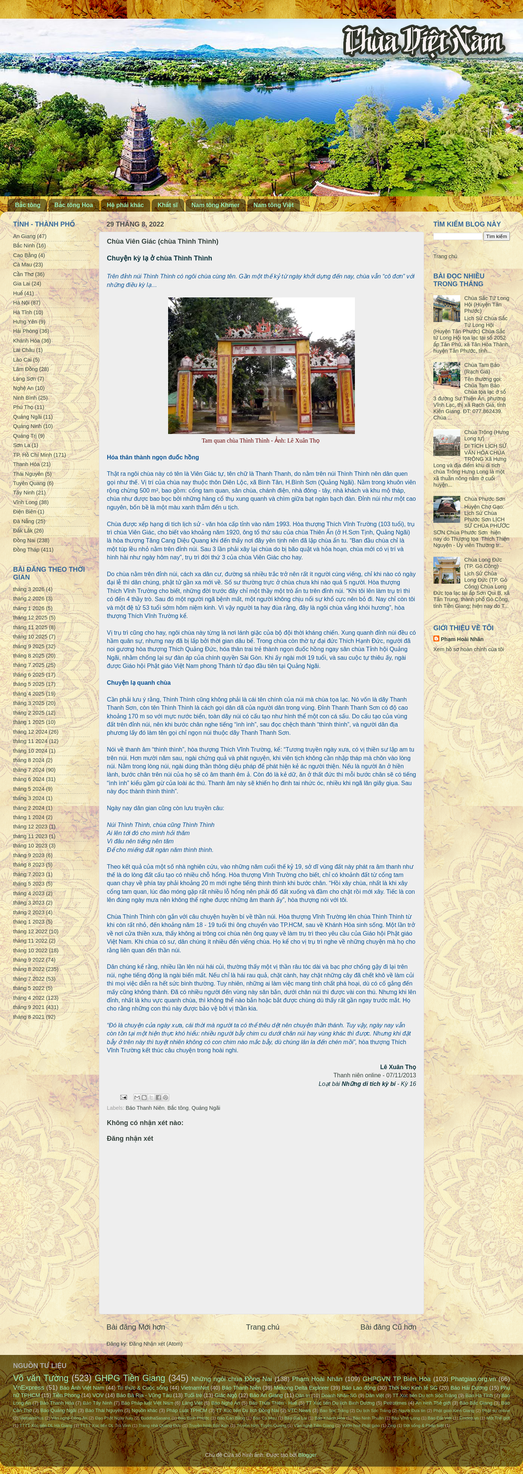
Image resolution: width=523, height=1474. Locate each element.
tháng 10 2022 (30, 950)
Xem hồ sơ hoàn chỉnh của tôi (468, 649)
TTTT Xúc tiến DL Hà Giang (45, 1425)
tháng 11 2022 (30, 941)
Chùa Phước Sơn (484, 499)
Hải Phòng (25, 331)
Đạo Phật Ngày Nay (114, 1418)
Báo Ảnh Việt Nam (82, 1388)
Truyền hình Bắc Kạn (209, 1425)
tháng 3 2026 (28, 589)
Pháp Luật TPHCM (186, 1410)
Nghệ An (23, 388)
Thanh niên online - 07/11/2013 (374, 1075)
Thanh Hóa (26, 464)
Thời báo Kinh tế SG (413, 1388)
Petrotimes (395, 1403)
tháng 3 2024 (28, 798)
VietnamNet (195, 1388)
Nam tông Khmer (216, 205)
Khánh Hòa (26, 341)
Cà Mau (22, 265)
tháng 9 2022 (28, 960)
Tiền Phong (66, 1395)
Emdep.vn (469, 1418)
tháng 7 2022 (28, 979)
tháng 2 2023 (28, 912)
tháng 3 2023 (28, 903)
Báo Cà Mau (265, 1418)
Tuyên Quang (29, 483)
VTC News (299, 1410)
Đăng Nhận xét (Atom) (156, 1344)
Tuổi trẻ (193, 1395)
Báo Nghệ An (225, 1403)
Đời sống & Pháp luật (423, 1425)
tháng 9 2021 (28, 1007)
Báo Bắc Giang (475, 1403)
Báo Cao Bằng (231, 1418)
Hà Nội (21, 303)
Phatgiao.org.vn (473, 1379)
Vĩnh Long (25, 502)
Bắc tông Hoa (74, 205)
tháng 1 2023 (28, 922)
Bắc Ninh (24, 246)
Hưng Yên (25, 322)
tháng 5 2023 (28, 884)
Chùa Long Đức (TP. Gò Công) (483, 563)
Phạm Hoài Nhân (462, 639)
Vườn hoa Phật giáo (361, 1425)
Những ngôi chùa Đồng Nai (232, 1379)
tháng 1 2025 (28, 722)
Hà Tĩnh (22, 312)
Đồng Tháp (26, 550)
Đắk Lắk (23, 531)
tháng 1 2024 (28, 817)
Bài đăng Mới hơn (135, 1327)
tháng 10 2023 (30, 846)
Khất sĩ (168, 205)
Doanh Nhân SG (339, 1395)
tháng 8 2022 (28, 969)
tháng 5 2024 (28, 789)
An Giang (24, 236)
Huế (18, 293)
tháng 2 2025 (28, 713)
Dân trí (302, 1395)
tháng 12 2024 (30, 732)
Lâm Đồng (25, 369)
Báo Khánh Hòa (330, 1418)
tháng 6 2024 (28, 779)
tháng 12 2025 (30, 618)
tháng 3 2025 (28, 703)
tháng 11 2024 (30, 741)
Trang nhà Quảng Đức (160, 1425)
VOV (97, 1395)
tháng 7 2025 (28, 665)
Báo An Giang (266, 1395)
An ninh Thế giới (433, 1403)
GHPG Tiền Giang (130, 1378)
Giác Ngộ (226, 1395)
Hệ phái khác (125, 205)
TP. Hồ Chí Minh (32, 455)
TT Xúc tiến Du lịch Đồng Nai (247, 1410)
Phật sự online (496, 1410)
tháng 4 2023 (28, 893)
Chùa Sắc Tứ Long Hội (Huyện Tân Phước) (486, 304)
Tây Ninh (24, 493)
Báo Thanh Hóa (57, 1403)
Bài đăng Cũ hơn (388, 1327)
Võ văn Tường (40, 1378)
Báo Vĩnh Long (406, 1418)
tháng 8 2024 (28, 760)
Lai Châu (24, 350)
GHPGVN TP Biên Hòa (396, 1379)
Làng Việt (192, 1403)
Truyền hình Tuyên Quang (261, 1425)
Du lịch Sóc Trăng (373, 1410)
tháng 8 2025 (28, 656)
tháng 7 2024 (28, 770)
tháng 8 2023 (28, 865)
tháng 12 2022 (30, 931)
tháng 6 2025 (28, 675)
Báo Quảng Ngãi (58, 1410)
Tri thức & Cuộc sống (142, 1388)
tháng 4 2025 (28, 694)
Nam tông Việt (273, 205)
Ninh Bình (25, 398)
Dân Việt (375, 1395)
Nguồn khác (145, 1410)
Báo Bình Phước (193, 1418)
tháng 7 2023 (28, 874)
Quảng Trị (25, 436)
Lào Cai (22, 360)
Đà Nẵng (23, 521)
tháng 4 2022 (28, 998)
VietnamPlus (31, 1418)
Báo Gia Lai (295, 1418)
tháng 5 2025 (28, 684)
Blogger (307, 1455)
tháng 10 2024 (30, 751)
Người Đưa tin (412, 1410)
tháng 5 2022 (28, 988)
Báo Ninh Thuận (368, 1418)
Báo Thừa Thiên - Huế (273, 1403)
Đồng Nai (24, 540)
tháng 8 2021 (28, 1017)
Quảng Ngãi (206, 1108)
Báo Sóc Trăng (334, 1410)
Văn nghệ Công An (69, 1418)
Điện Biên (24, 512)
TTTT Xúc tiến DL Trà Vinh (105, 1425)
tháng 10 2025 (30, 637)
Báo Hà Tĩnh (479, 1395)
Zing (391, 1425)
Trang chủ (263, 1327)
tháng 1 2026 (28, 608)
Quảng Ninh (27, 426)
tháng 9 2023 (28, 855)
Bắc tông (28, 205)
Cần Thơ (23, 274)
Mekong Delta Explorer (301, 1388)
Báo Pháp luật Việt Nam (147, 1403)
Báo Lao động (358, 1388)
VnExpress (28, 1387)
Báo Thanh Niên (145, 1108)
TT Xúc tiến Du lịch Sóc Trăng (425, 1395)
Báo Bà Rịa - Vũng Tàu (143, 1395)
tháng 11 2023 (30, 836)
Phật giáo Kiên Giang (453, 1410)
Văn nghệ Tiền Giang (314, 1425)
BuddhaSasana (155, 1418)
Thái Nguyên (28, 474)
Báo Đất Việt (440, 1418)
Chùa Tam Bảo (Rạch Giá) (482, 368)
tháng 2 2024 (28, 808)
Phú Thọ (23, 407)
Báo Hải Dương (469, 1388)
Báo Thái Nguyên (104, 1410)
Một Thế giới (498, 1418)
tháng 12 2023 (30, 827)
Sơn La (21, 445)
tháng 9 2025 (28, 646)
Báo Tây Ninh (97, 1403)
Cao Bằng (25, 255)
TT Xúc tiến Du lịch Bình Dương (340, 1403)
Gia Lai (21, 284)
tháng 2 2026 (28, 599)
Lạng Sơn (24, 379)
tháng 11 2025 (30, 627)
